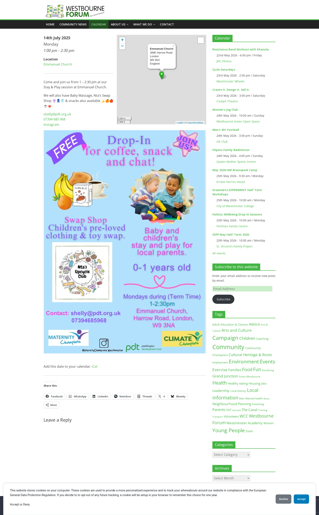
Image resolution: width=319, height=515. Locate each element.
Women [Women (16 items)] (268, 423)
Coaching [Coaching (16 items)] (262, 339)
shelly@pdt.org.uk (57, 114)
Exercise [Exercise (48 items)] (219, 369)
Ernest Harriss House (230, 182)
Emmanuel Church (58, 64)
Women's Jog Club (225, 110)
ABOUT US (118, 24)
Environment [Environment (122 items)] (244, 361)
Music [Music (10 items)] (266, 398)
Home (50, 24)
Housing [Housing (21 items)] (254, 383)
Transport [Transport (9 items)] (217, 416)
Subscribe (223, 299)
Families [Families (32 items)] (234, 369)
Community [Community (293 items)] (228, 347)
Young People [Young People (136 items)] (228, 430)
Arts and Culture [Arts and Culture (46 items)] (237, 330)
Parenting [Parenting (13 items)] (258, 404)
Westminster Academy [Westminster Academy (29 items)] (244, 423)
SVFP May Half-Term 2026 (230, 234)
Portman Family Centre (232, 226)
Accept (299, 499)
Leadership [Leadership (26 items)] (220, 390)
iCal (94, 366)
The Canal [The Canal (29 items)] (249, 409)
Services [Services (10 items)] (236, 410)
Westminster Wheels (230, 81)
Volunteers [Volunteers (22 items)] (231, 416)
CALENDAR (98, 24)
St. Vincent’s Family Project (234, 246)
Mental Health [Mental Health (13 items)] (254, 398)
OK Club (222, 141)
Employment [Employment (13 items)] (220, 362)
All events (219, 253)
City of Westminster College (235, 206)
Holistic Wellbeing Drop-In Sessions (237, 214)
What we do (142, 24)
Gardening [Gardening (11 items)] (268, 370)
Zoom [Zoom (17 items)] (249, 431)
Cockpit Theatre (227, 101)
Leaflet (180, 122)
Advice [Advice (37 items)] (254, 324)
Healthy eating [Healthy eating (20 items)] (238, 383)
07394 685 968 (54, 119)
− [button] (122, 46)
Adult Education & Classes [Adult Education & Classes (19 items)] (230, 324)
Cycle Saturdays (223, 69)
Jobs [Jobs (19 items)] (264, 383)
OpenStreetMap (195, 122)
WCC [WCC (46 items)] (244, 416)
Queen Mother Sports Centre (236, 162)
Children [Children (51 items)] (247, 338)
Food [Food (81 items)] (247, 369)
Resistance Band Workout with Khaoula (240, 49)
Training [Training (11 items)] (262, 410)
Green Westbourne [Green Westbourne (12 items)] (249, 376)
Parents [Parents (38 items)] (218, 409)
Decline (278, 499)
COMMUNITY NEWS (72, 24)
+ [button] (122, 40)
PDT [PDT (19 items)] (229, 410)
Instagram (51, 124)
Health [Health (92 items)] (219, 382)
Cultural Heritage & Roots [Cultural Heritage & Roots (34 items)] (250, 354)
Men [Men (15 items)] (242, 398)
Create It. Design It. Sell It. (231, 90)
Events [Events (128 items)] (267, 361)
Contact (167, 24)
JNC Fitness (224, 61)
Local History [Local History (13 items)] (238, 391)
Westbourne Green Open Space (238, 121)
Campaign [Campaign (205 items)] (225, 337)
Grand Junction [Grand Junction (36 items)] (225, 376)
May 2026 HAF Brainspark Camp (234, 170)
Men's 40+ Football (225, 130)
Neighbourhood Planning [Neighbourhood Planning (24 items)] (231, 404)
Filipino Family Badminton (231, 150)
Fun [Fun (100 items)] (257, 369)
